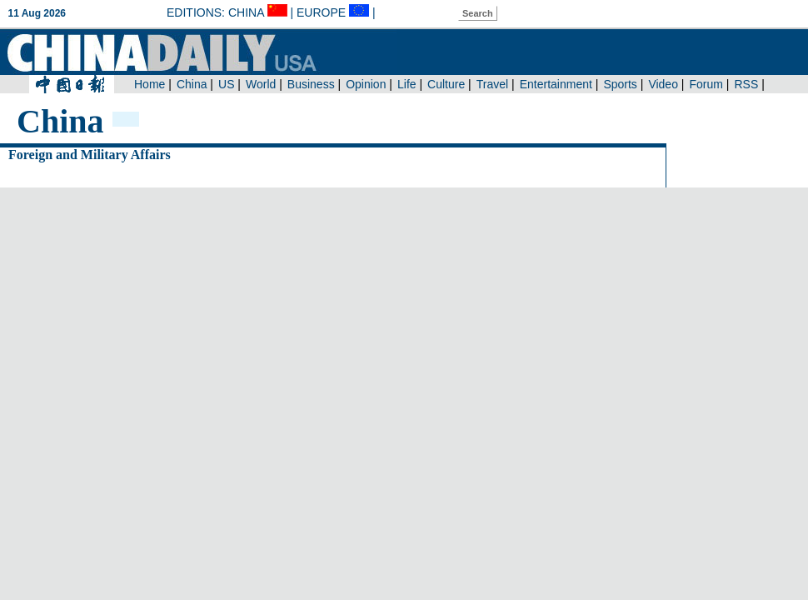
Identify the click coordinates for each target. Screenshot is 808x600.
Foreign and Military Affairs (89, 155)
